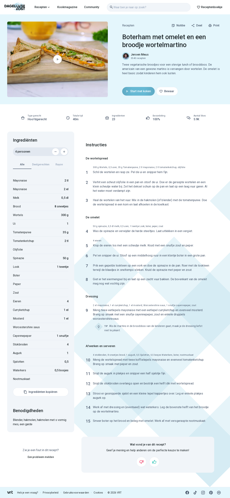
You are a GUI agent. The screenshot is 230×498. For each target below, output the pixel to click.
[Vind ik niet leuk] (141, 462)
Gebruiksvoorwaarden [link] (76, 492)
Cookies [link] (98, 492)
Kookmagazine (67, 7)
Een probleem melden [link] (41, 457)
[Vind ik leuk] (154, 462)
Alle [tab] (22, 166)
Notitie (178, 25)
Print (213, 25)
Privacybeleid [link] (50, 492)
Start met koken (138, 91)
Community (91, 7)
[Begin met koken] (57, 59)
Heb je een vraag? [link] (27, 492)
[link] (14, 7)
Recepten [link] (128, 25)
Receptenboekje (209, 7)
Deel (196, 25)
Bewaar (166, 91)
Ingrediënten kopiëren (40, 392)
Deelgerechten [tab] (40, 164)
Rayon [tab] (59, 164)
